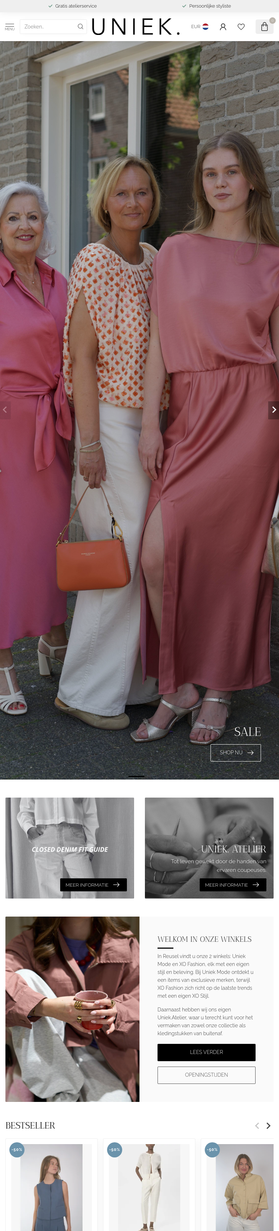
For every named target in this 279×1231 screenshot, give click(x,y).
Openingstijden (206, 1075)
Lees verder (206, 1052)
